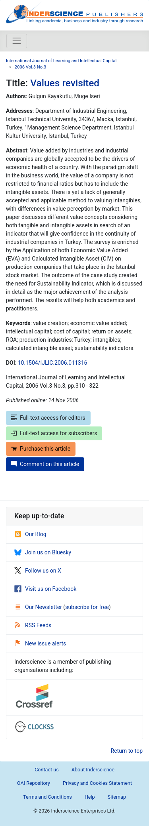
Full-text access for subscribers (54, 433)
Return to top (127, 751)
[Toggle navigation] (16, 41)
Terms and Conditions (47, 797)
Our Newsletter (39, 607)
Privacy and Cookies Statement (97, 783)
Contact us (47, 770)
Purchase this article (40, 448)
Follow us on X (37, 570)
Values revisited (64, 83)
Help (90, 797)
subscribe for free (87, 607)
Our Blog (30, 534)
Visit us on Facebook (45, 589)
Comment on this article (45, 464)
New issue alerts (40, 643)
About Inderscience (93, 770)
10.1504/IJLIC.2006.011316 (52, 363)
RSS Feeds (33, 625)
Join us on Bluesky (42, 552)
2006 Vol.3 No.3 (30, 67)
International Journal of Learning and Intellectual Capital (61, 60)
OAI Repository (33, 783)
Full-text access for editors (48, 418)
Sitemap (117, 797)
